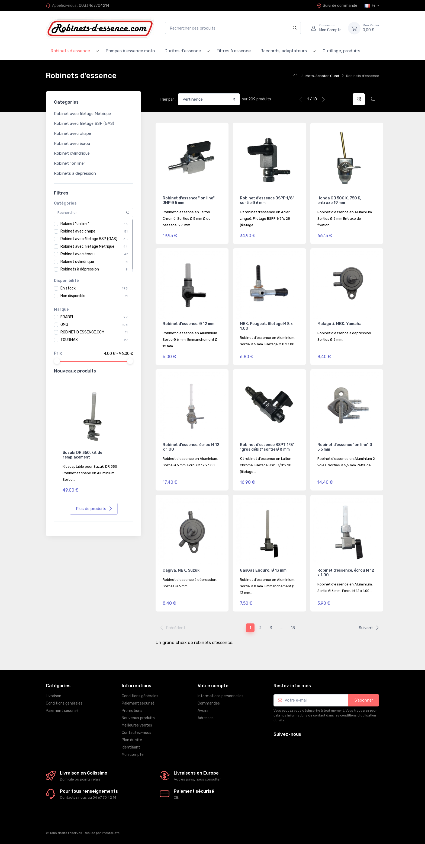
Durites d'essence (183, 50)
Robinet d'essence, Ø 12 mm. (189, 323)
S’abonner (364, 700)
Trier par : (168, 99)
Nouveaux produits (138, 718)
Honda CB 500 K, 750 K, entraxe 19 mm (339, 200)
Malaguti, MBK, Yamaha (339, 323)
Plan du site (132, 740)
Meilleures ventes (137, 725)
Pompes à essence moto (130, 50)
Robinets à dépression (75, 173)
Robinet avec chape (72, 133)
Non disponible (72, 296)
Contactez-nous (136, 732)
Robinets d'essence (70, 50)
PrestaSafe (111, 833)
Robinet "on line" (69, 163)
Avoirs (203, 710)
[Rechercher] (295, 28)
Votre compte (213, 685)
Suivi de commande (337, 5)
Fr (370, 5)
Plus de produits (94, 508)
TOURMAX (69, 339)
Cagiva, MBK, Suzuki (182, 570)
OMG (64, 324)
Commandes (209, 703)
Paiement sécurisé (62, 710)
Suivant (369, 627)
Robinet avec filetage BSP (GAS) (84, 123)
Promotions (132, 710)
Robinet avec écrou (72, 143)
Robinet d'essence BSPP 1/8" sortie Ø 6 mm (267, 200)
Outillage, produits (341, 50)
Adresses (206, 718)
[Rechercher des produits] (233, 28)
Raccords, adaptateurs (283, 50)
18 (293, 627)
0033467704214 (94, 5)
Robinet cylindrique (72, 153)
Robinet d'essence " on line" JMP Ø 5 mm (189, 200)
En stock (68, 288)
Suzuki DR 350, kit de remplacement (82, 455)
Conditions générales (64, 703)
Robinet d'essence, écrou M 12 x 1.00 (191, 447)
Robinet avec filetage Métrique (82, 113)
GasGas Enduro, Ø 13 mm (263, 570)
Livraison (53, 696)
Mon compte (133, 754)
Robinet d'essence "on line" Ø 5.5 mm (344, 447)
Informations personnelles (220, 696)
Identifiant (131, 747)
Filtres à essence (234, 50)
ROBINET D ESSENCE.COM (82, 332)
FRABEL (67, 317)
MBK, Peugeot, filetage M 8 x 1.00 (266, 326)
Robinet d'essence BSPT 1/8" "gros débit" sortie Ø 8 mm (267, 447)
